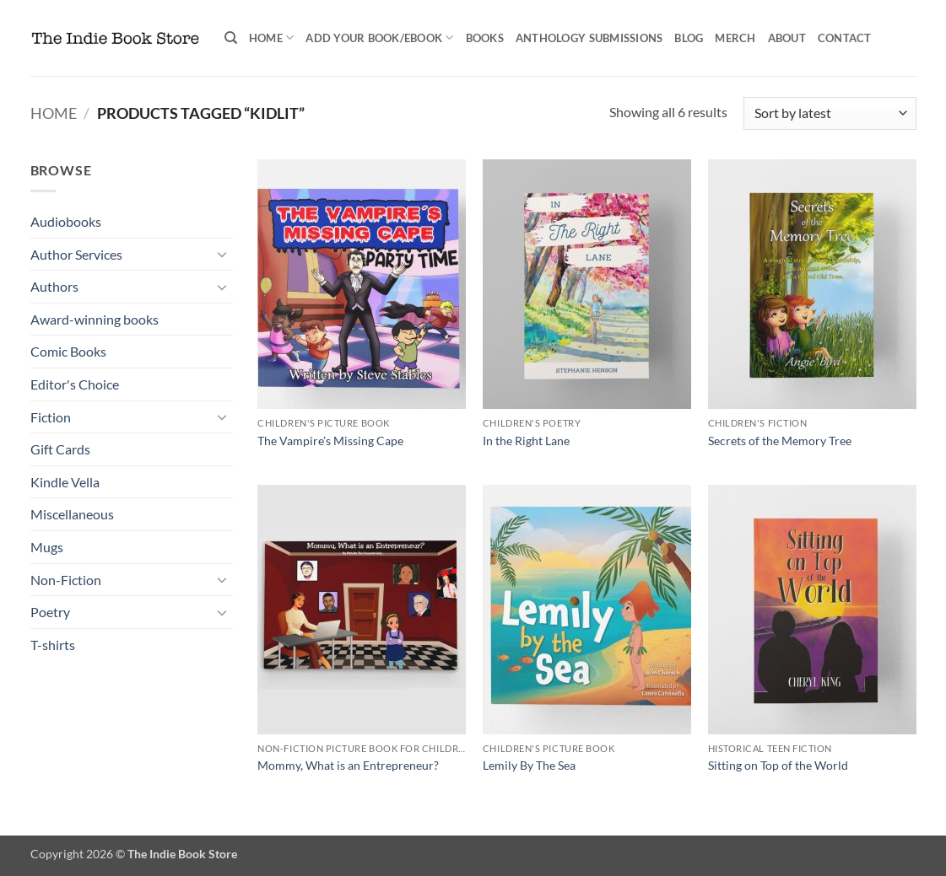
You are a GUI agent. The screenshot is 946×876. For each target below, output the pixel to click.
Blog (688, 38)
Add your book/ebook (379, 38)
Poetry (50, 612)
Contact (845, 38)
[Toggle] (223, 254)
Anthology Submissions (589, 38)
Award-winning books (94, 319)
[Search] (230, 38)
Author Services (76, 254)
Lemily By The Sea (529, 765)
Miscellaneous (72, 514)
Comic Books (68, 351)
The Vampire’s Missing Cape (330, 440)
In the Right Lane (526, 440)
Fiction (50, 417)
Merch (735, 38)
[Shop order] (829, 113)
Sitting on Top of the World (778, 765)
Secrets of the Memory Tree (779, 440)
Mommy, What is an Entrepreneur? (348, 765)
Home (271, 38)
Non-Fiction (65, 580)
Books (485, 38)
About (787, 38)
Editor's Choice (74, 384)
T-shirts (52, 645)
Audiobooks (65, 221)
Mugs (46, 547)
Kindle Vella (65, 482)
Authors (54, 286)
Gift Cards (60, 449)
